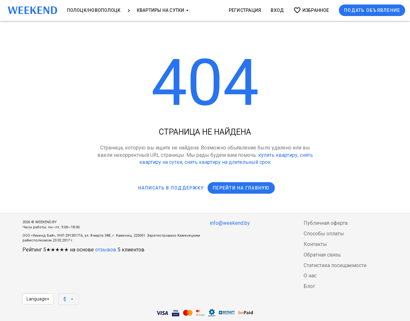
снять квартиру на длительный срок (227, 162)
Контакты (315, 244)
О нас (310, 276)
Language (38, 298)
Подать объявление (372, 10)
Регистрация (245, 10)
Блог (309, 286)
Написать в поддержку (171, 187)
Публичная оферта (326, 223)
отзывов (105, 250)
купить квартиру (278, 155)
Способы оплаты (324, 234)
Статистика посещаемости (335, 265)
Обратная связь (322, 255)
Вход (277, 10)
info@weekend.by (230, 223)
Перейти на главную (241, 187)
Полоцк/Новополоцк (94, 10)
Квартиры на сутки (163, 10)
